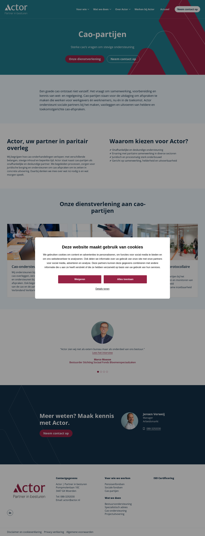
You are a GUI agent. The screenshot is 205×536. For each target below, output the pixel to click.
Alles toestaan (125, 279)
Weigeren (79, 279)
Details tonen (102, 289)
